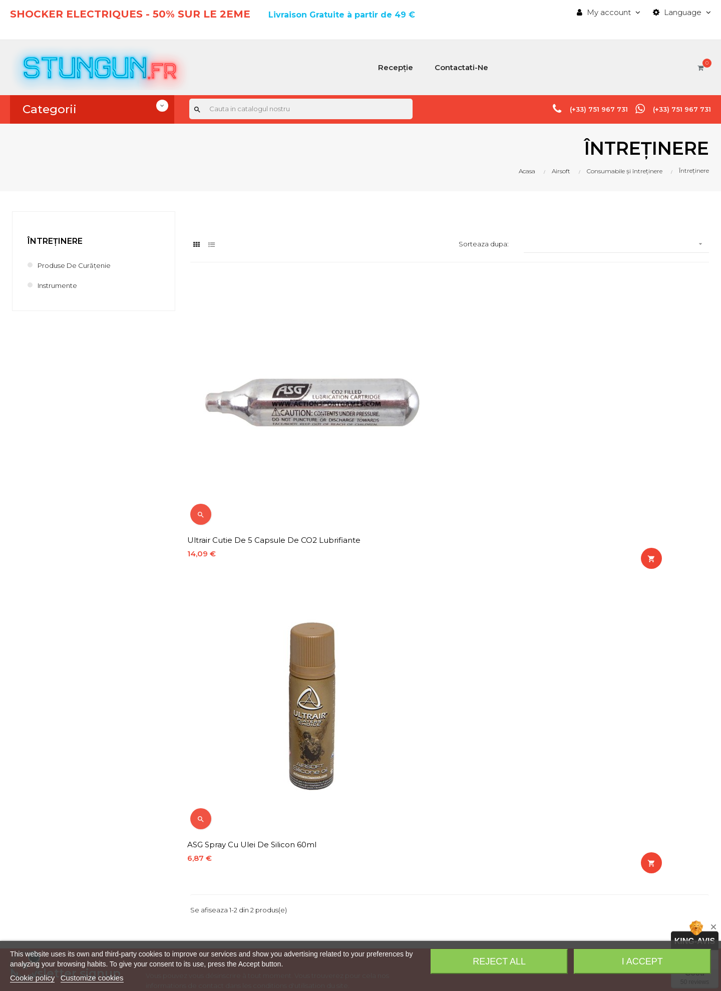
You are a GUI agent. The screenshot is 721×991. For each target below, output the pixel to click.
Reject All (499, 961)
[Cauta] (301, 109)
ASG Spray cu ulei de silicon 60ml (432, 458)
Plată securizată (337, 886)
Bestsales (326, 791)
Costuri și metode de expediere (367, 825)
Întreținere (55, 241)
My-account (509, 791)
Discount (503, 808)
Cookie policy (32, 977)
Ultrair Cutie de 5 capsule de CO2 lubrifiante (255, 463)
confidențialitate (249, 664)
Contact (323, 808)
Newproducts (333, 774)
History (500, 757)
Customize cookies (92, 977)
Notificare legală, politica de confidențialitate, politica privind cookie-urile (389, 847)
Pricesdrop (328, 757)
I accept (642, 961)
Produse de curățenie (79, 265)
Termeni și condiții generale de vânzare (380, 869)
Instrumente (60, 285)
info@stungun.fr (39, 909)
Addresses (506, 774)
